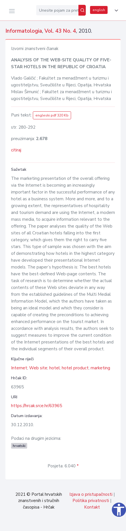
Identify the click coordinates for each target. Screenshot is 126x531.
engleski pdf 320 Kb (52, 115)
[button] (115, 10)
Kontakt (92, 507)
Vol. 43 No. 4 (60, 31)
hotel (54, 368)
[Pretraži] (82, 10)
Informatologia (23, 31)
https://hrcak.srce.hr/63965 (36, 406)
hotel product (75, 368)
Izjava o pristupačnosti (90, 494)
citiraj (16, 150)
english (99, 10)
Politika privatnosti (90, 500)
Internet (19, 368)
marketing (100, 368)
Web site (38, 368)
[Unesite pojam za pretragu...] (57, 10)
